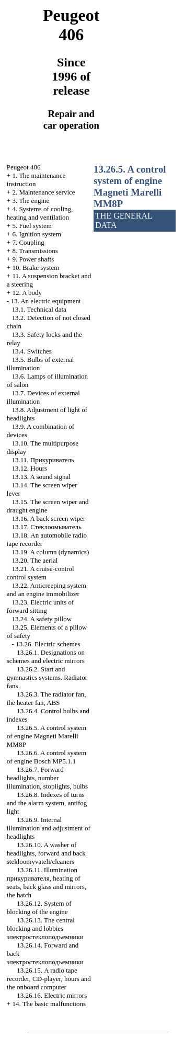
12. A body (27, 292)
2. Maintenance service (43, 192)
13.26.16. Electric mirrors (52, 995)
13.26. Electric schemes (48, 644)
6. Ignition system (36, 234)
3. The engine (30, 200)
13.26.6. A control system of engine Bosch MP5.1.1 (46, 757)
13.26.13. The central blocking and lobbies (45, 928)
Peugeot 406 (24, 167)
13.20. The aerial (35, 560)
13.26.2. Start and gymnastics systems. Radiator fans (47, 677)
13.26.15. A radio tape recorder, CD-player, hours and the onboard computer (49, 978)
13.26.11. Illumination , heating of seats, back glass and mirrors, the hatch (46, 882)
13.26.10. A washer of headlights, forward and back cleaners (46, 853)
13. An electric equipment (45, 301)
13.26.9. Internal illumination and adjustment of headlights (48, 828)
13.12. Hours (30, 468)
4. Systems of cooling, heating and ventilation (40, 213)
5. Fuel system (31, 226)
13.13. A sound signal (41, 477)
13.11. (43, 460)
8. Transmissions (34, 251)
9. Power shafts (33, 259)
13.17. (47, 527)
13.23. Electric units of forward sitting (40, 606)
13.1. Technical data (39, 309)
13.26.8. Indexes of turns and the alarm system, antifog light (47, 803)
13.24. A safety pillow (42, 619)
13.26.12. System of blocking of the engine (39, 907)
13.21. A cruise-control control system (40, 573)
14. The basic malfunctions (49, 1004)
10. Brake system (35, 267)
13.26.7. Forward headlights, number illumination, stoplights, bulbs (47, 778)
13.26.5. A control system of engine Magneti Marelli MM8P (46, 736)
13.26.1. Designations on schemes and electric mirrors (46, 656)
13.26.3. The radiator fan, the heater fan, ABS (46, 698)
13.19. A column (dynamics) (50, 552)
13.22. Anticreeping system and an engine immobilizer (46, 589)
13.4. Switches (32, 351)
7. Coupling (28, 242)
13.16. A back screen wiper (49, 518)
